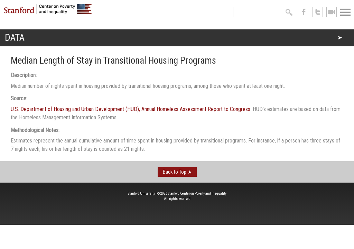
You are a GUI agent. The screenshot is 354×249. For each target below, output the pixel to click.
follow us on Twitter (318, 12)
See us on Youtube (331, 12)
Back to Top (174, 172)
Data (15, 37)
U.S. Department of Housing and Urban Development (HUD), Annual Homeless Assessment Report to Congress (130, 109)
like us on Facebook (304, 12)
